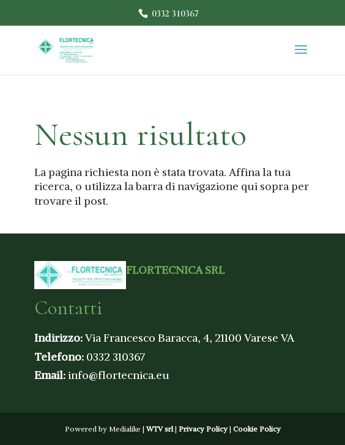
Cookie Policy (257, 428)
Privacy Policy (203, 428)
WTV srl (159, 428)
